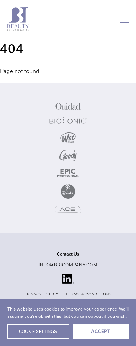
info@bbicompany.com (68, 265)
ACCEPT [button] (100, 332)
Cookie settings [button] (38, 332)
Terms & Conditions (89, 294)
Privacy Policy (41, 294)
